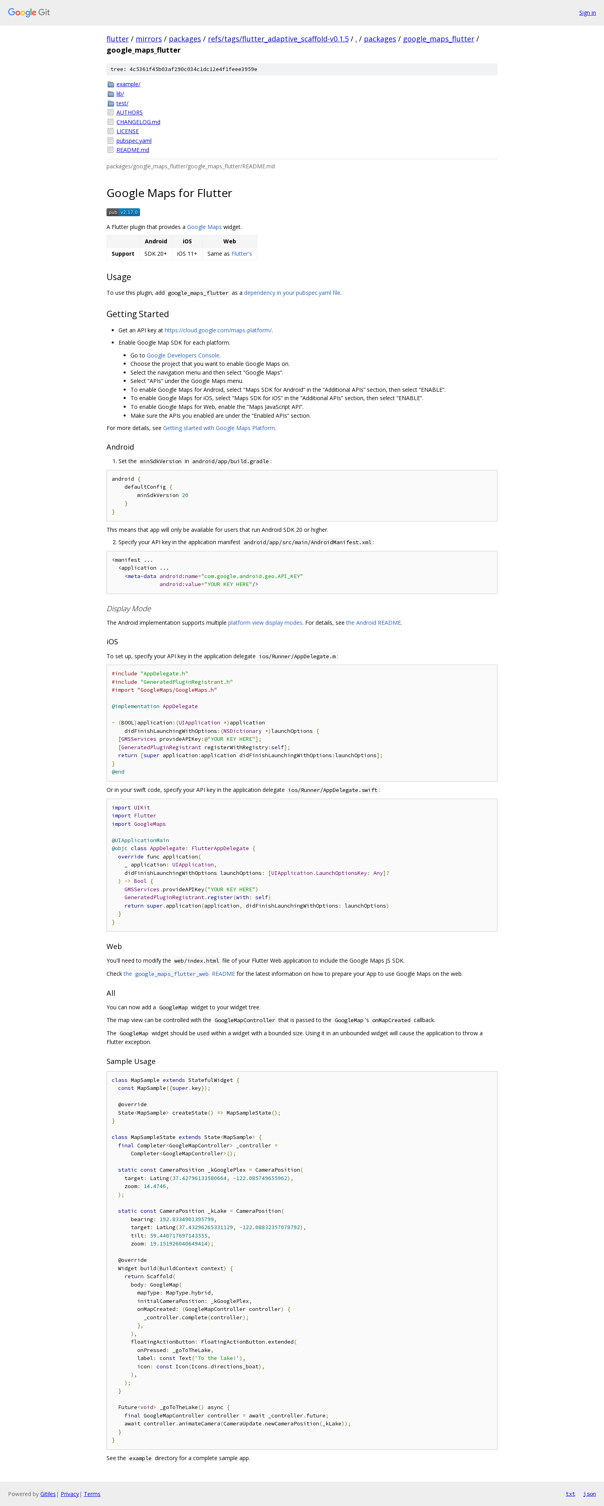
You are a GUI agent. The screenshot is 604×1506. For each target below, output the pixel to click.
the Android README (373, 622)
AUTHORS (129, 112)
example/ (128, 84)
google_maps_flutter (438, 38)
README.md (132, 150)
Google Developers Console (183, 355)
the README (179, 973)
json (589, 1493)
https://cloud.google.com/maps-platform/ (218, 330)
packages (185, 38)
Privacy (70, 1494)
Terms (92, 1494)
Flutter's (241, 253)
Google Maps (204, 227)
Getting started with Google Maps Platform (219, 428)
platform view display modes (265, 622)
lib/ (120, 93)
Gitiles (48, 1494)
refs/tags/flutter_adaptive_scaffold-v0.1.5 (278, 38)
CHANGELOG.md (138, 122)
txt (570, 1493)
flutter (118, 38)
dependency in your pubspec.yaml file (292, 292)
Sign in (587, 12)
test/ (122, 103)
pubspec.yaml (134, 140)
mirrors (149, 38)
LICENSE (127, 131)
